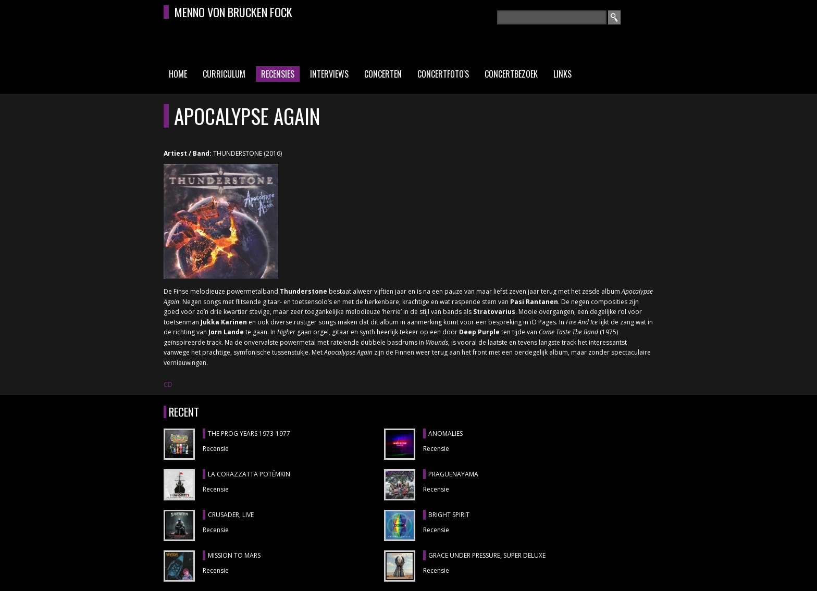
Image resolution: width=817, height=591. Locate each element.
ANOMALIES (445, 433)
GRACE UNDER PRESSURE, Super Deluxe (487, 555)
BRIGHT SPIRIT (448, 514)
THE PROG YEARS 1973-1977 (249, 433)
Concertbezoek (511, 74)
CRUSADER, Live (231, 514)
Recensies (277, 74)
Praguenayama (453, 474)
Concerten (383, 74)
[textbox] (551, 17)
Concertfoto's (443, 74)
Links (562, 74)
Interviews (329, 74)
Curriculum (224, 74)
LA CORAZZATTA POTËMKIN (249, 474)
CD (168, 384)
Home (178, 74)
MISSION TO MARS (234, 555)
